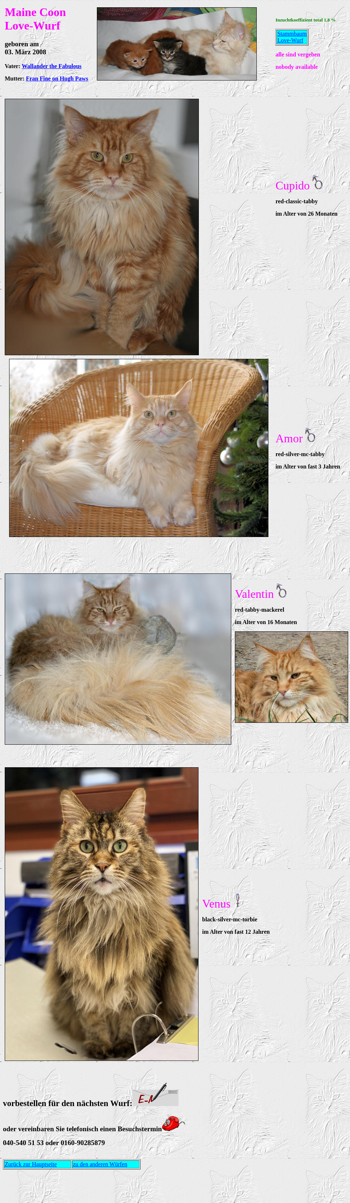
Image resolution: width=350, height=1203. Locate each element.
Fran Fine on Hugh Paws (57, 78)
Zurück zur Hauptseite (31, 1164)
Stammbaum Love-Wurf (292, 37)
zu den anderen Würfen (100, 1164)
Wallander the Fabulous (52, 66)
